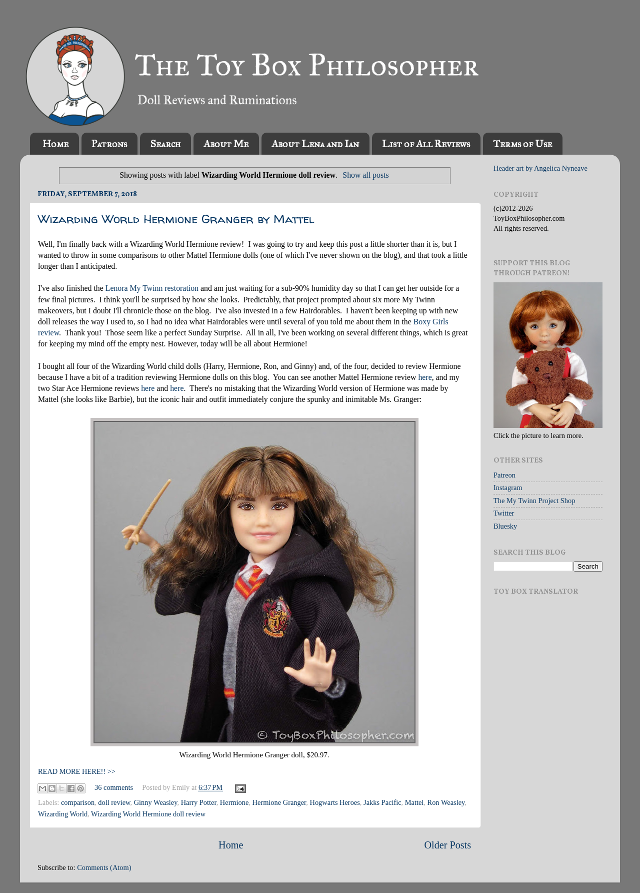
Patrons (109, 144)
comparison (77, 802)
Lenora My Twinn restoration (152, 288)
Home (55, 144)
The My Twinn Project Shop (534, 501)
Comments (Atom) (104, 867)
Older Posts (447, 844)
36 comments (113, 787)
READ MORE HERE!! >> (77, 771)
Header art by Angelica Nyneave (541, 168)
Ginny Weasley (156, 802)
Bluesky (505, 526)
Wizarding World (63, 814)
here (425, 377)
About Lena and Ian (315, 144)
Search (165, 144)
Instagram (508, 488)
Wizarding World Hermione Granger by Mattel (176, 219)
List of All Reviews (426, 144)
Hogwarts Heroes (335, 802)
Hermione (234, 802)
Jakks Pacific (383, 802)
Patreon (505, 475)
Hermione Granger (279, 802)
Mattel (414, 802)
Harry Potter (198, 802)
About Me (226, 144)
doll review (114, 802)
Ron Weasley (446, 802)
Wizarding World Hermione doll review (148, 814)
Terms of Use (522, 144)
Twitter (504, 513)
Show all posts (365, 175)
